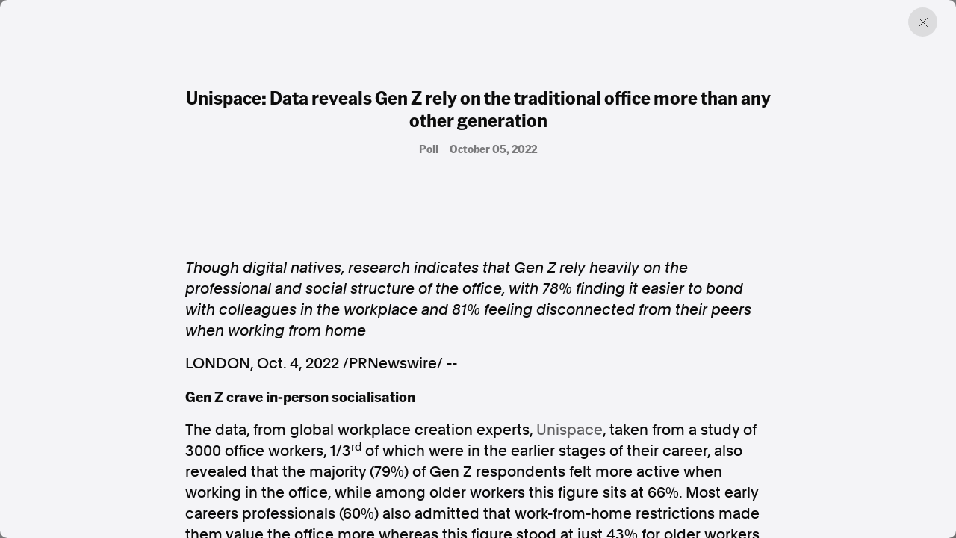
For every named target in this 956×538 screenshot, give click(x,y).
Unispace (569, 430)
